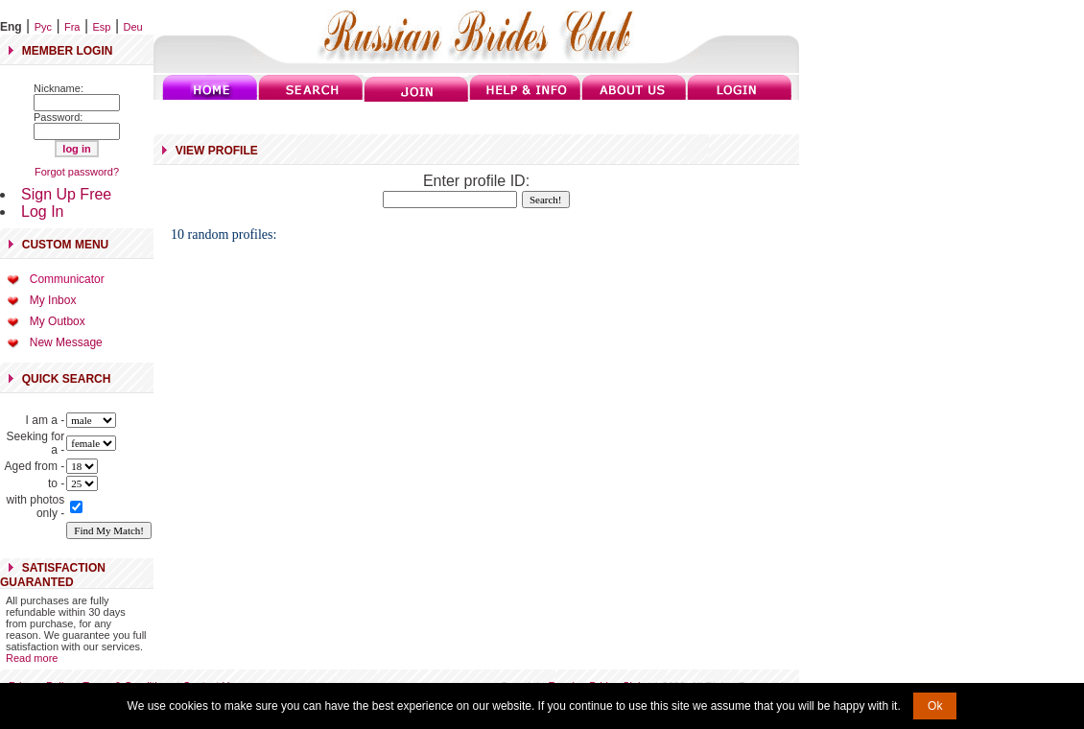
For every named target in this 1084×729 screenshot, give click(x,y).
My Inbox (53, 300)
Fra (72, 27)
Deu (133, 27)
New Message (66, 342)
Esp (102, 27)
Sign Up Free (66, 194)
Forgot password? (77, 171)
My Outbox (57, 321)
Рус (43, 27)
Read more (32, 658)
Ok (935, 706)
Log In (42, 211)
